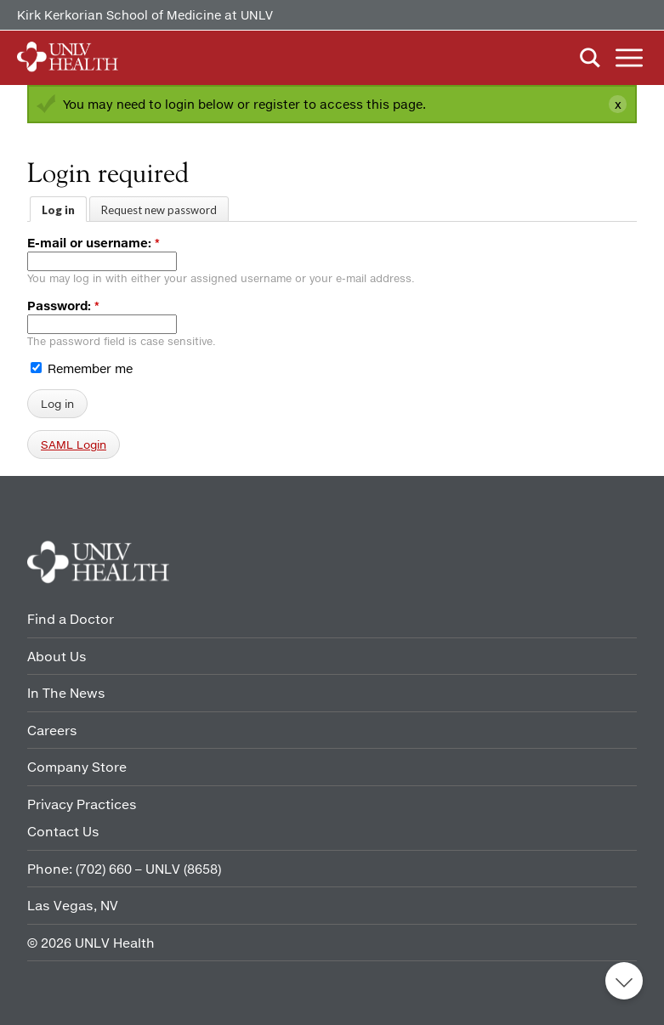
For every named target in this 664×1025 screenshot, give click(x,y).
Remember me (82, 368)
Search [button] (590, 57)
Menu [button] (629, 57)
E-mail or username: (93, 242)
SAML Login (73, 444)
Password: (63, 305)
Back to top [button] (624, 981)
